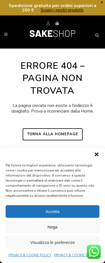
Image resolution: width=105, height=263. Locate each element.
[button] (96, 154)
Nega (53, 227)
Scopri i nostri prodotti (62, 10)
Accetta (52, 211)
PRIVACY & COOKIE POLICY (29, 255)
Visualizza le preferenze (52, 242)
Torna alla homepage (52, 134)
